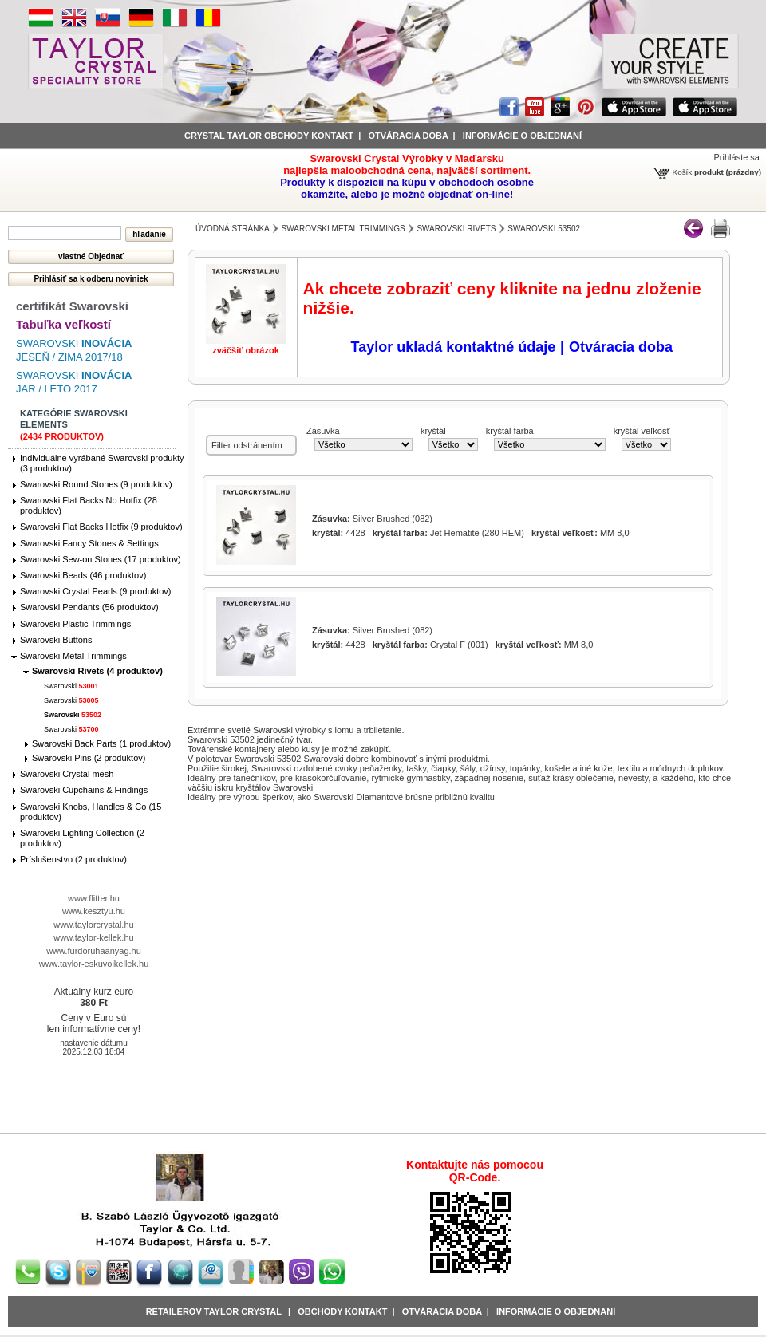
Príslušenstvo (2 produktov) (73, 859)
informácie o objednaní (522, 135)
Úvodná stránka (232, 228)
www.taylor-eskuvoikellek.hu (94, 963)
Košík (683, 172)
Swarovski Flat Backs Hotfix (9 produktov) (101, 526)
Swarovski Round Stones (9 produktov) (96, 484)
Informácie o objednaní (555, 1311)
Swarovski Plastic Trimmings (75, 624)
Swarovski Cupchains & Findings (84, 790)
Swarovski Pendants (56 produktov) (89, 607)
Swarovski (71, 686)
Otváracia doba (408, 135)
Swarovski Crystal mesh (66, 774)
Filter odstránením (246, 445)
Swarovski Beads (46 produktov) (83, 575)
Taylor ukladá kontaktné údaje (453, 347)
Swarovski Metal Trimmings (73, 656)
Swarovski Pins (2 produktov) (88, 758)
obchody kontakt (342, 1311)
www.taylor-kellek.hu (93, 937)
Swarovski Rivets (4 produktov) (97, 671)
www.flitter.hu (94, 898)
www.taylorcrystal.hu (93, 924)
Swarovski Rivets (456, 228)
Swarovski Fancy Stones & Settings (89, 543)
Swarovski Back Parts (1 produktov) (101, 743)
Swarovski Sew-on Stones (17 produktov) (100, 559)
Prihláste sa (737, 157)
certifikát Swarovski (72, 306)
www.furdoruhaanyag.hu (93, 951)
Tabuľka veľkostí (63, 324)
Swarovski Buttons (56, 640)
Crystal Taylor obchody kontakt (268, 135)
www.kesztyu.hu (93, 911)
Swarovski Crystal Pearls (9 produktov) (96, 591)
